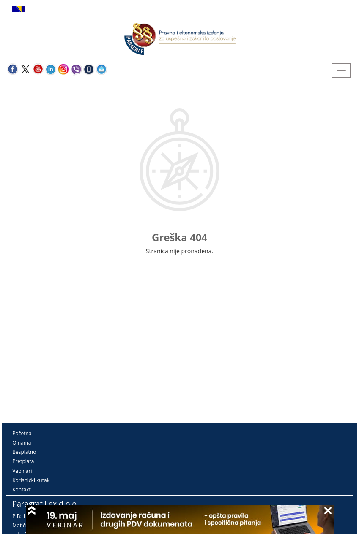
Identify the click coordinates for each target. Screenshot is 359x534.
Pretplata (23, 461)
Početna (21, 433)
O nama (21, 442)
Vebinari (22, 470)
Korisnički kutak (30, 480)
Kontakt (21, 489)
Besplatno (24, 451)
